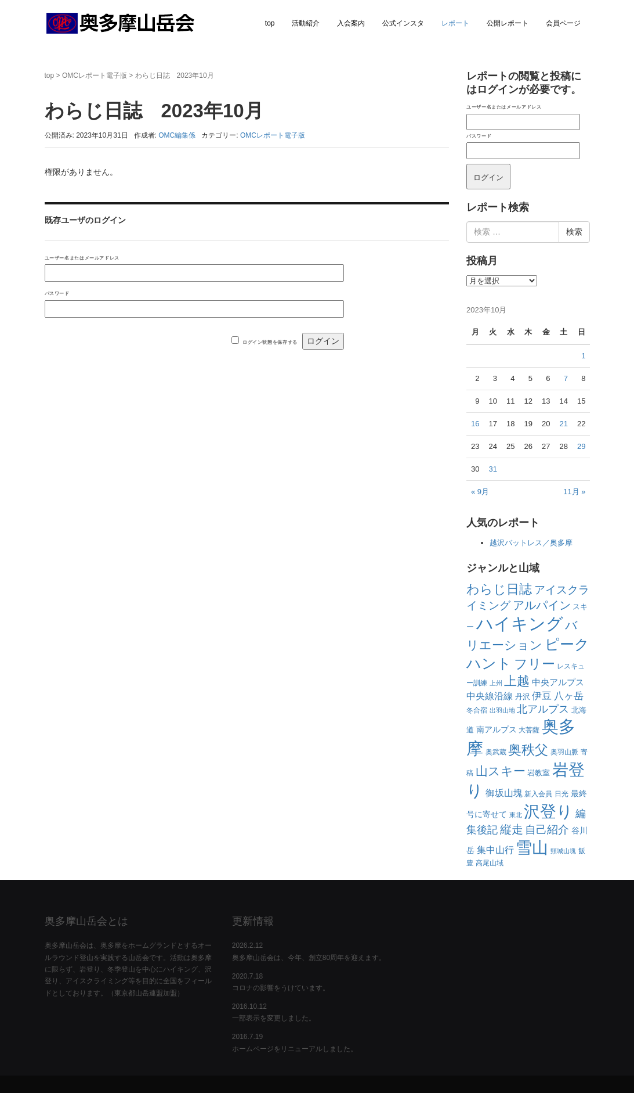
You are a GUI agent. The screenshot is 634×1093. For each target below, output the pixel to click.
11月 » (574, 491)
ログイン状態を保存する (270, 342)
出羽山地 (502, 710)
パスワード (57, 293)
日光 (561, 794)
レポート (455, 23)
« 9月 (480, 491)
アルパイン (542, 605)
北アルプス (543, 709)
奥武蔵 (496, 752)
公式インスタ (403, 23)
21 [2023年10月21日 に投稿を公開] (563, 423)
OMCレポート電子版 (94, 75)
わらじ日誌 (499, 589)
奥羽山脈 (564, 752)
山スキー (501, 771)
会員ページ (563, 23)
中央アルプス (558, 682)
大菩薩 (529, 730)
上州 (496, 682)
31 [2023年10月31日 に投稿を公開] (492, 469)
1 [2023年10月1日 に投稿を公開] (583, 355)
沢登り (548, 812)
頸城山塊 (563, 850)
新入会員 (538, 794)
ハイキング (519, 623)
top (270, 23)
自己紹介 (547, 829)
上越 (517, 681)
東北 (515, 814)
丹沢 (522, 696)
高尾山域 (489, 863)
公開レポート (507, 23)
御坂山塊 (504, 793)
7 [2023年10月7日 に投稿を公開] (566, 378)
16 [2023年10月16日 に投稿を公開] (475, 423)
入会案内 (351, 23)
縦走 (511, 829)
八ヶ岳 (569, 696)
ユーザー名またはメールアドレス (82, 258)
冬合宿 (476, 710)
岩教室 (538, 772)
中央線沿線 (489, 696)
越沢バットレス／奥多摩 (531, 542)
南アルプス (496, 729)
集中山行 (495, 850)
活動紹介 (306, 23)
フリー (534, 663)
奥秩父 (528, 750)
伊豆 (542, 696)
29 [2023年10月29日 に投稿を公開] (581, 446)
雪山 (532, 848)
